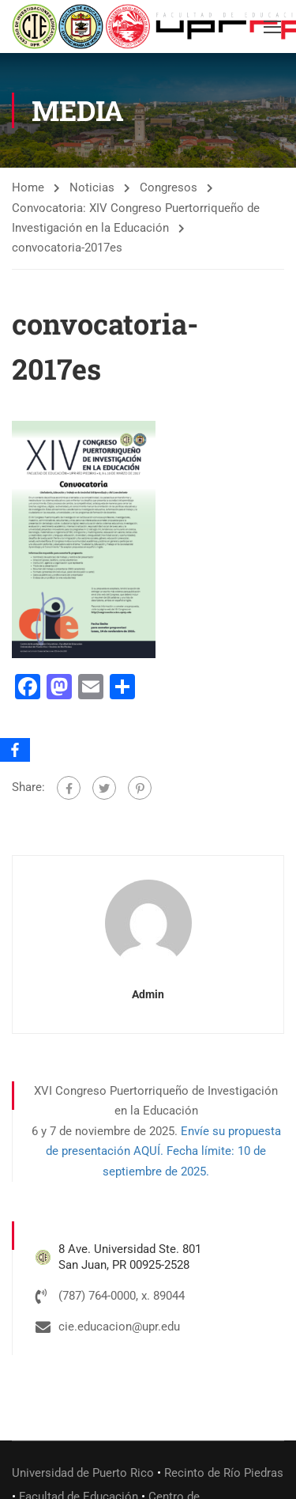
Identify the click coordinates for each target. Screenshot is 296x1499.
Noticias (91, 187)
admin (148, 994)
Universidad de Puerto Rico (83, 1473)
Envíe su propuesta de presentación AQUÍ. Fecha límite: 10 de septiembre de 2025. (163, 1151)
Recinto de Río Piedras (223, 1473)
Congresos (168, 187)
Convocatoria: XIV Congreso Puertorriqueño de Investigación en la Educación (136, 218)
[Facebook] (15, 750)
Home (28, 187)
